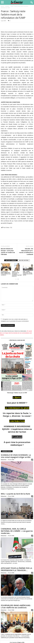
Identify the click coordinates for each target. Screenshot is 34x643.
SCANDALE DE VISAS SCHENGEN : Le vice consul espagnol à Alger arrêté (16, 456)
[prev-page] (16, 279)
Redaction (3, 459)
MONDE (7, 6)
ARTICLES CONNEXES (11, 260)
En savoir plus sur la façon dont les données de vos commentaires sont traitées (16, 333)
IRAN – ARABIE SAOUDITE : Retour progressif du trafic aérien (28, 273)
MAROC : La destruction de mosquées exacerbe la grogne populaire (17, 274)
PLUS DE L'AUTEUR (23, 260)
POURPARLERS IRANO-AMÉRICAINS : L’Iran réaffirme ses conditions (6, 273)
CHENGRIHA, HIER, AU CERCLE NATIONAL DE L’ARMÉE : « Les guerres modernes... (17, 531)
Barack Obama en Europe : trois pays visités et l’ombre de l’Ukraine (8, 251)
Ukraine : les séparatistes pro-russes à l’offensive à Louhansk (26, 251)
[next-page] (18, 279)
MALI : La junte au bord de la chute (15, 494)
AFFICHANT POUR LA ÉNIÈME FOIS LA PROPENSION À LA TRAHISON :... (16, 569)
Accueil (2, 6)
